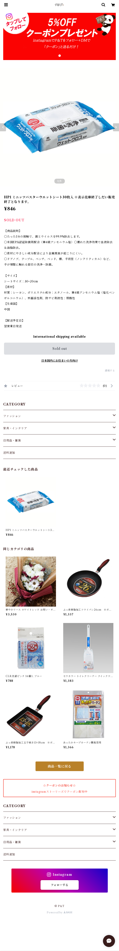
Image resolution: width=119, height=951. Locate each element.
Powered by (59, 912)
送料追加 (9, 452)
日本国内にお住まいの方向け (59, 360)
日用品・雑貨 (12, 440)
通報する (110, 370)
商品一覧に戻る (59, 766)
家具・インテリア (15, 428)
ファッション (12, 416)
